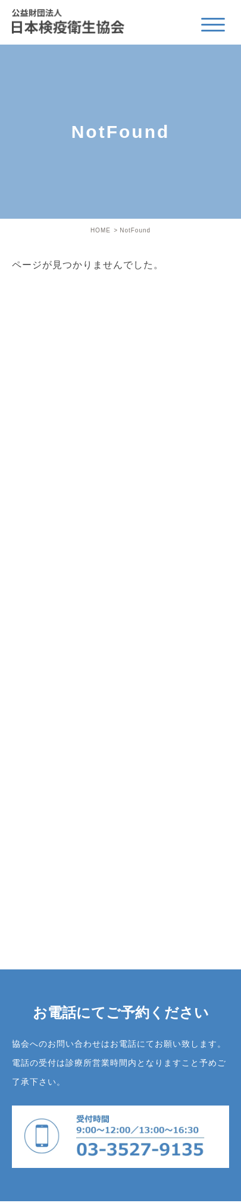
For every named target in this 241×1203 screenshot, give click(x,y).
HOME (100, 230)
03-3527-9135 (120, 1137)
